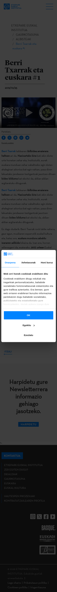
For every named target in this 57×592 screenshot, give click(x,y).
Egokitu (29, 325)
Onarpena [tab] (10, 262)
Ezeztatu (28, 335)
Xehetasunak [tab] (28, 262)
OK (28, 315)
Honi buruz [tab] (47, 262)
